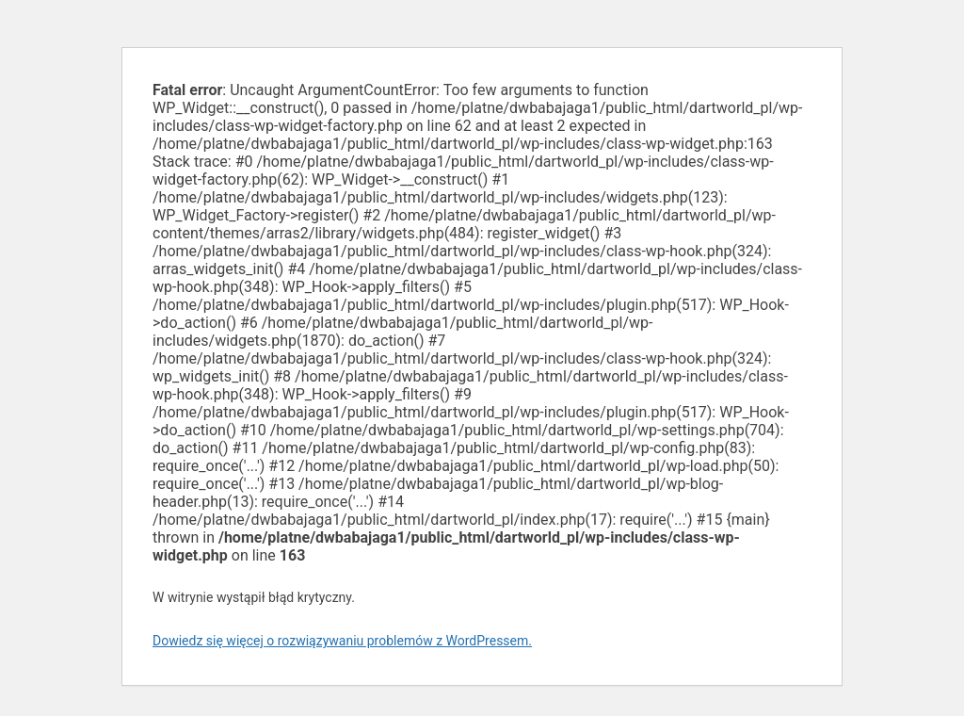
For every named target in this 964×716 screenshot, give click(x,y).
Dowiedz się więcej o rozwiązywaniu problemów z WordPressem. (342, 640)
